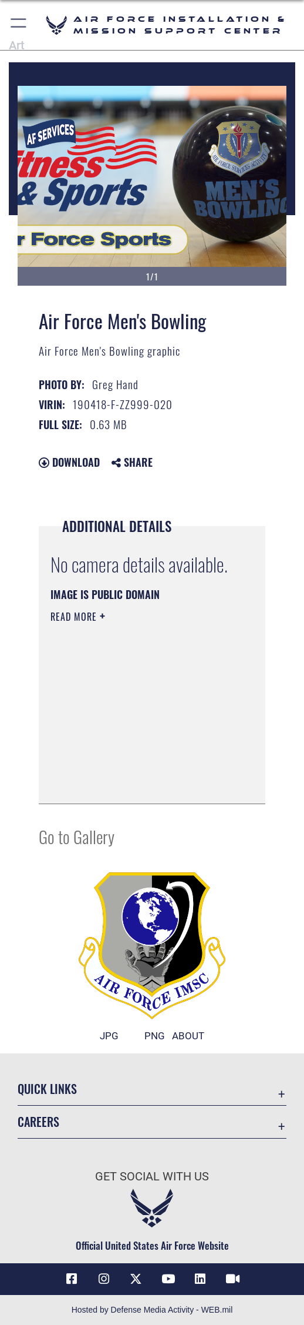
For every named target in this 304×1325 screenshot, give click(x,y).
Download (69, 462)
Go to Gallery (76, 836)
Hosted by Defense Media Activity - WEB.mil (152, 1309)
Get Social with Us (152, 1176)
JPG (109, 1036)
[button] (19, 25)
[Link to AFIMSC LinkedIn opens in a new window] (200, 1279)
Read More (75, 617)
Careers (38, 1121)
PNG (154, 1036)
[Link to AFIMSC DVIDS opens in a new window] (232, 1279)
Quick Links (47, 1089)
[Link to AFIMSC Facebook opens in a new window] (71, 1279)
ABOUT (188, 1036)
